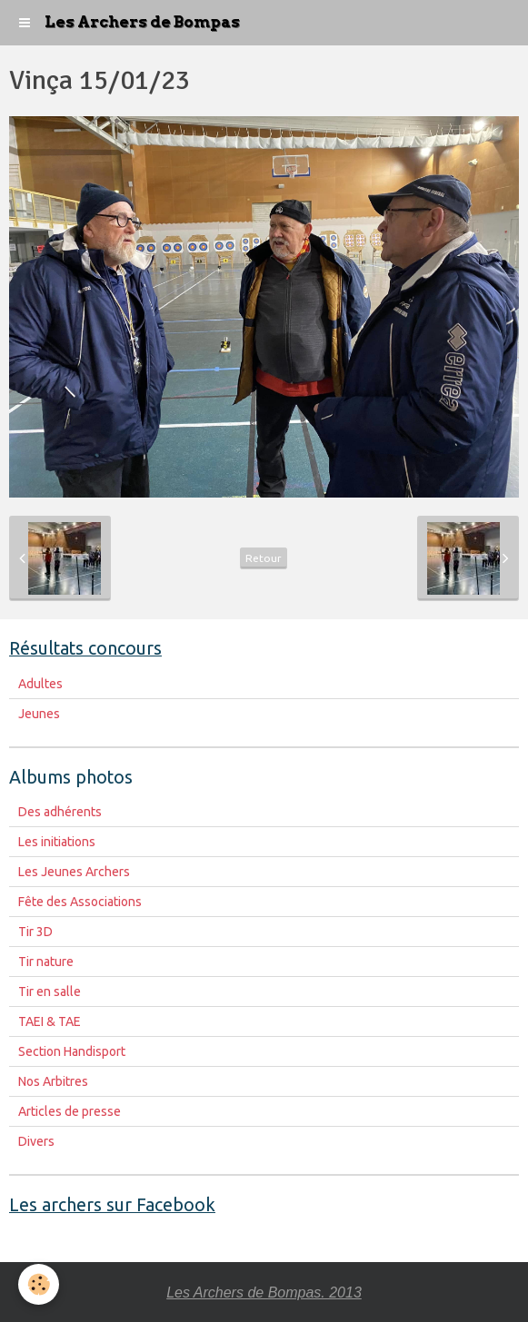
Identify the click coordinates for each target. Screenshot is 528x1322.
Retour (263, 558)
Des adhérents (60, 811)
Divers (36, 1141)
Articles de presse (69, 1111)
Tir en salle (49, 991)
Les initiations (56, 841)
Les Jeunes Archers (74, 871)
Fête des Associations (80, 901)
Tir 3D (35, 931)
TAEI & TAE (49, 1021)
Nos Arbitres (53, 1081)
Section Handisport (71, 1051)
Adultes (40, 683)
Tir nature (46, 961)
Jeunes (39, 713)
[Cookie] (38, 1284)
